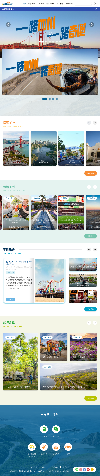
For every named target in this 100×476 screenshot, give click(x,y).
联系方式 (45, 467)
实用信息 (60, 3)
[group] (50, 27)
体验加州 (40, 3)
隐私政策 (55, 467)
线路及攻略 (50, 3)
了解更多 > (10, 299)
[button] (41, 41)
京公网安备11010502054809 (58, 471)
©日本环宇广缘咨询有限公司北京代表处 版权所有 (26, 471)
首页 (24, 3)
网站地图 (66, 467)
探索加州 (31, 3)
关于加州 (69, 3)
